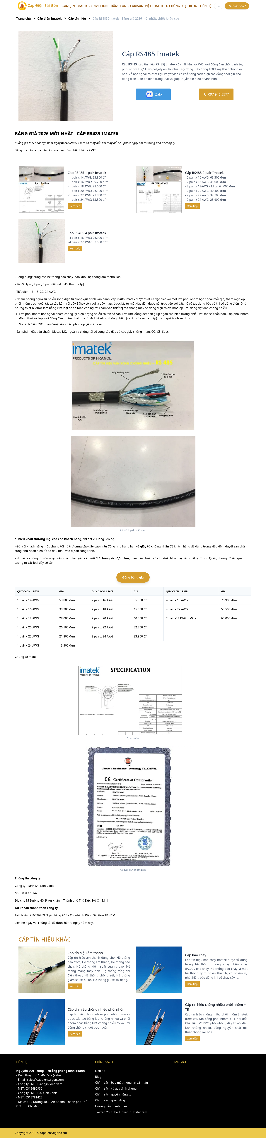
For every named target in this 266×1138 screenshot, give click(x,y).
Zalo (153, 94)
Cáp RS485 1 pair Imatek (87, 172)
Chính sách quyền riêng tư (113, 1094)
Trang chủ (23, 18)
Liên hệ (205, 6)
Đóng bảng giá (133, 577)
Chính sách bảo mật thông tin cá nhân (121, 1083)
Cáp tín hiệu (77, 18)
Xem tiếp (75, 206)
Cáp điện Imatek (49, 18)
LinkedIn (125, 1112)
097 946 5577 (237, 6)
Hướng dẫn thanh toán (111, 1106)
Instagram (140, 1112)
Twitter (100, 1112)
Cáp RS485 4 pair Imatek (87, 233)
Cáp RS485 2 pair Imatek (204, 172)
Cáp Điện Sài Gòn (38, 5)
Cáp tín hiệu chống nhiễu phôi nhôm (96, 1009)
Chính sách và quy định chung (116, 1088)
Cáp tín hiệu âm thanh (85, 953)
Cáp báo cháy (195, 955)
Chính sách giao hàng (110, 1100)
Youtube (112, 1112)
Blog (193, 6)
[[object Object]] (218, 6)
